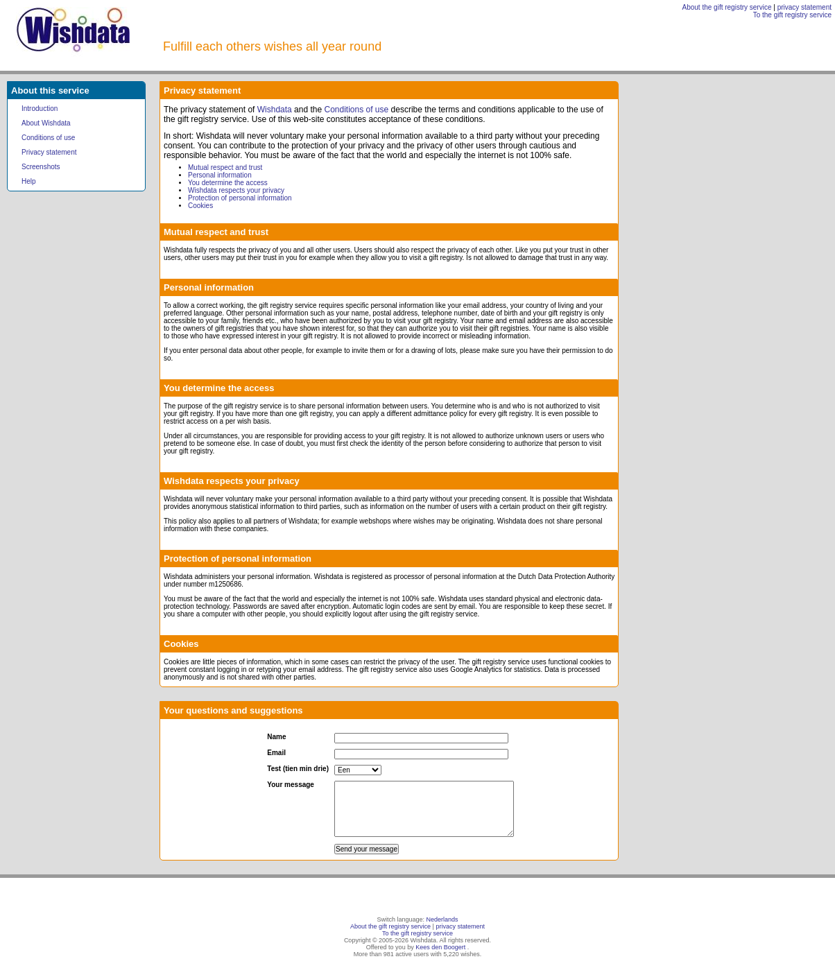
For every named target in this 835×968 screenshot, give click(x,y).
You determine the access (228, 183)
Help (28, 181)
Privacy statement (48, 152)
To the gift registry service (792, 15)
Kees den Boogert (440, 947)
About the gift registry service (727, 7)
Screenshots (40, 167)
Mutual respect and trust (225, 167)
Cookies (200, 205)
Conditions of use (48, 137)
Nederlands (442, 919)
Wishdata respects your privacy (236, 190)
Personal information (220, 175)
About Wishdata (46, 123)
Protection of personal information (240, 198)
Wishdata (274, 109)
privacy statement (804, 7)
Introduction (39, 108)
